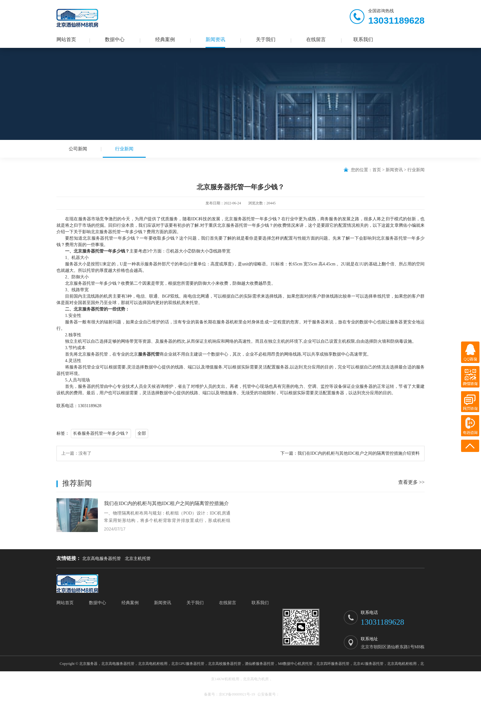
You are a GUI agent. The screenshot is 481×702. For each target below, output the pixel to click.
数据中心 (115, 39)
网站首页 (66, 39)
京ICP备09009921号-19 (237, 694)
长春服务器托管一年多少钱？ (101, 433)
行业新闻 (124, 152)
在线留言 (316, 39)
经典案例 (165, 39)
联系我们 (363, 39)
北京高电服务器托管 (101, 558)
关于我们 (265, 39)
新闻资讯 (215, 39)
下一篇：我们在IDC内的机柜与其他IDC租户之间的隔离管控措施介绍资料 (350, 453)
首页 (376, 170)
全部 (141, 433)
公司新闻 (78, 148)
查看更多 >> (411, 482)
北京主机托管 (138, 558)
